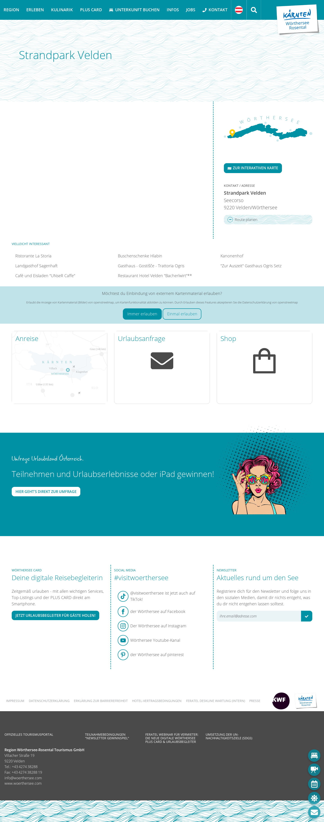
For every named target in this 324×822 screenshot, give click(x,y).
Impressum (15, 701)
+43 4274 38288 (25, 766)
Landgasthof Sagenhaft (36, 265)
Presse (254, 701)
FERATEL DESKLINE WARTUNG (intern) (215, 701)
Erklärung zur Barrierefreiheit (101, 701)
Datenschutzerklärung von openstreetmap (270, 302)
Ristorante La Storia (33, 255)
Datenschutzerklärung (49, 701)
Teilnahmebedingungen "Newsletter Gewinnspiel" (107, 736)
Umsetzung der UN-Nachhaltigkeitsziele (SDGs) (229, 736)
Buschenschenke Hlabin (140, 255)
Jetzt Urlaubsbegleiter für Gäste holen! (55, 615)
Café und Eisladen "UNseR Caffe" (45, 275)
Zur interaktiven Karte (253, 167)
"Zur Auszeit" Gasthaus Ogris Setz (250, 265)
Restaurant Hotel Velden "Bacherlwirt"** (155, 275)
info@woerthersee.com (23, 777)
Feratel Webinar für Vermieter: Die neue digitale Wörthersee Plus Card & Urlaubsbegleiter (171, 738)
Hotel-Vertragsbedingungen (157, 701)
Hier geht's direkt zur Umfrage (46, 491)
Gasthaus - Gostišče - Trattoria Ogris (151, 265)
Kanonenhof (231, 255)
